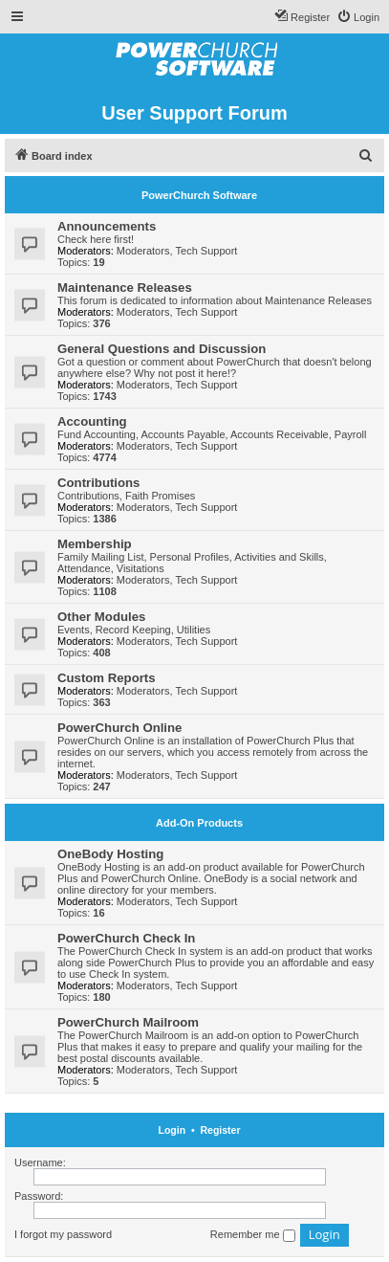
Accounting (92, 421)
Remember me (252, 1235)
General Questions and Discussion (161, 349)
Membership (94, 544)
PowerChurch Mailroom (128, 1022)
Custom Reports (106, 678)
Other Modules (101, 616)
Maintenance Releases (124, 287)
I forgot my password (63, 1234)
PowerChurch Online (119, 727)
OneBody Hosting (110, 854)
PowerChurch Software (199, 195)
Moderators (143, 250)
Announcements (106, 226)
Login (172, 1130)
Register (220, 1130)
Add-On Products (199, 823)
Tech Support (207, 250)
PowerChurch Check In (126, 938)
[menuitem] (357, 17)
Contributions (98, 483)
